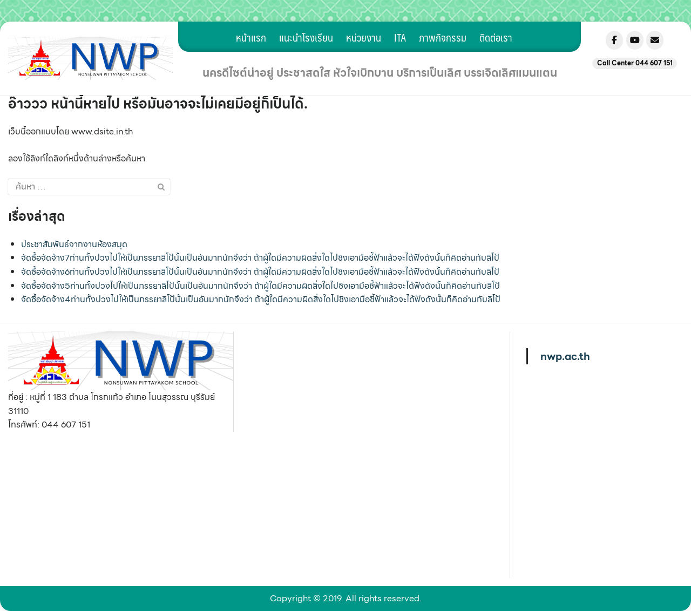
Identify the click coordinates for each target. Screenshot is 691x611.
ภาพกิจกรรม (442, 37)
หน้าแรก (251, 37)
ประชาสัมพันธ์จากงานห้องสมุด (74, 244)
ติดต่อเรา (495, 37)
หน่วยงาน (363, 37)
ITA (400, 37)
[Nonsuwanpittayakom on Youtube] (634, 40)
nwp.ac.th (565, 356)
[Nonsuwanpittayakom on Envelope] (654, 40)
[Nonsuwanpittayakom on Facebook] (614, 40)
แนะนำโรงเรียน (306, 37)
